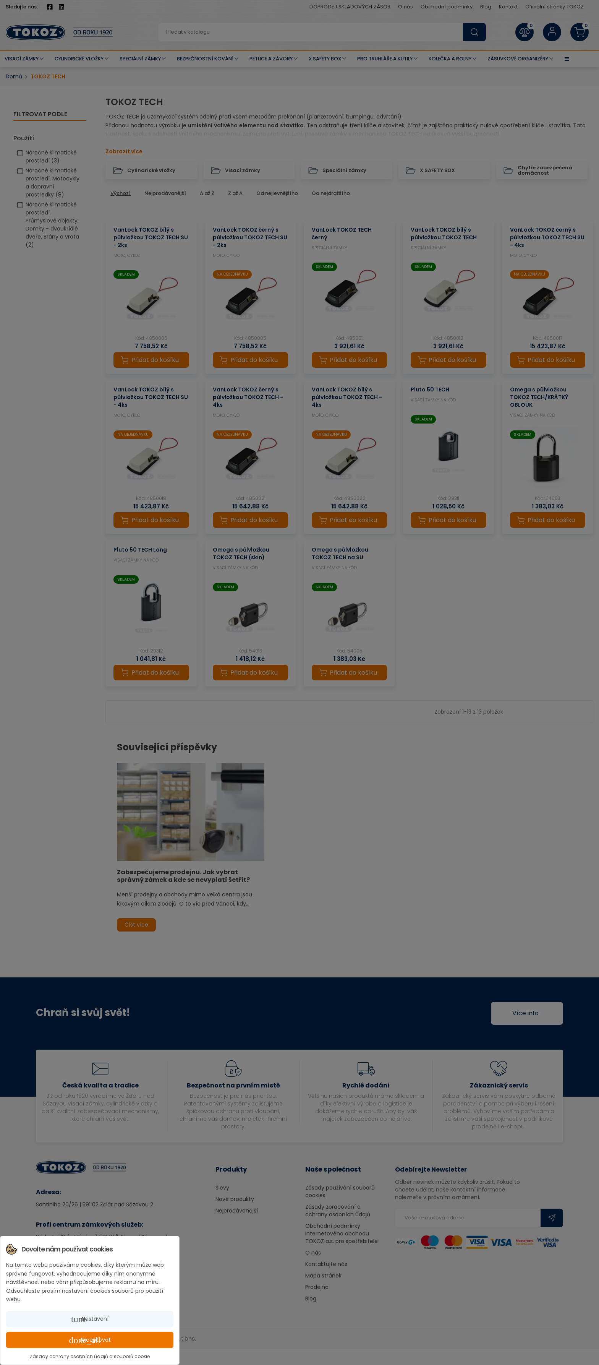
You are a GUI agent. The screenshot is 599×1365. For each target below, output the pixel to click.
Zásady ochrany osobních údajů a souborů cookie (90, 1356)
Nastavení (89, 1319)
